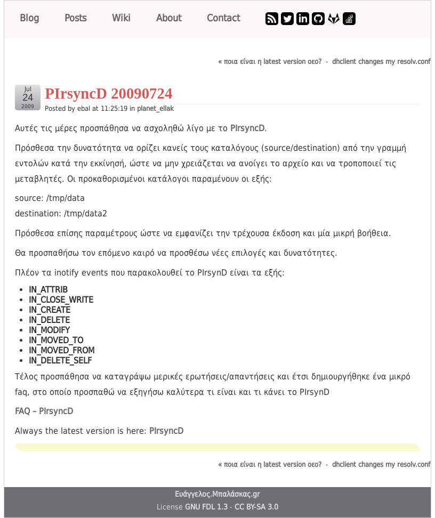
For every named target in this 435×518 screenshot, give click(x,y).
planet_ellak (155, 108)
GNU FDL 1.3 (206, 507)
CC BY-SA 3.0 (256, 507)
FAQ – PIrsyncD (44, 411)
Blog (29, 17)
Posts (75, 17)
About (168, 17)
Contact (223, 17)
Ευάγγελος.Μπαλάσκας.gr (217, 494)
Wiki (121, 17)
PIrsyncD (247, 128)
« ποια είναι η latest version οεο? (269, 62)
